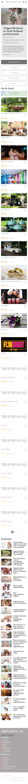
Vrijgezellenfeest (13, 62)
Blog (4, 746)
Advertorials (6, 749)
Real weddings (7, 748)
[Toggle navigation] (2, 2)
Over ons (5, 757)
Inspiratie (5, 740)
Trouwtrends (6, 751)
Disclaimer (6, 764)
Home (2, 6)
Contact (5, 763)
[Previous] (19, 532)
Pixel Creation (23, 781)
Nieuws (5, 744)
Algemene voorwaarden (9, 766)
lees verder (7, 54)
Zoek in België (13, 72)
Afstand (13, 83)
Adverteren (6, 759)
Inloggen (5, 761)
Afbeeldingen (6, 742)
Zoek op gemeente (13, 78)
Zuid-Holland (14, 67)
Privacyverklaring (8, 768)
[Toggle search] (25, 2)
